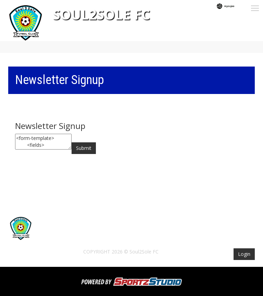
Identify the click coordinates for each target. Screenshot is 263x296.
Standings (185, 234)
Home (52, 234)
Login (244, 254)
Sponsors (217, 234)
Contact (56, 243)
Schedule (153, 234)
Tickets (96, 234)
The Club (124, 234)
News (73, 234)
